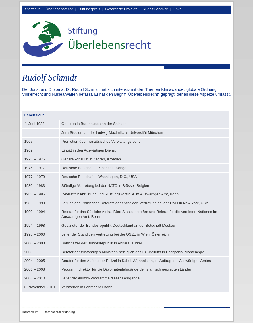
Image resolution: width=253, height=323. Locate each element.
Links (177, 9)
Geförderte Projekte (121, 9)
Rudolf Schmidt (155, 9)
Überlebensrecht (58, 9)
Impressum (30, 312)
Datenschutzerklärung (59, 312)
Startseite (33, 9)
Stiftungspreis (89, 9)
